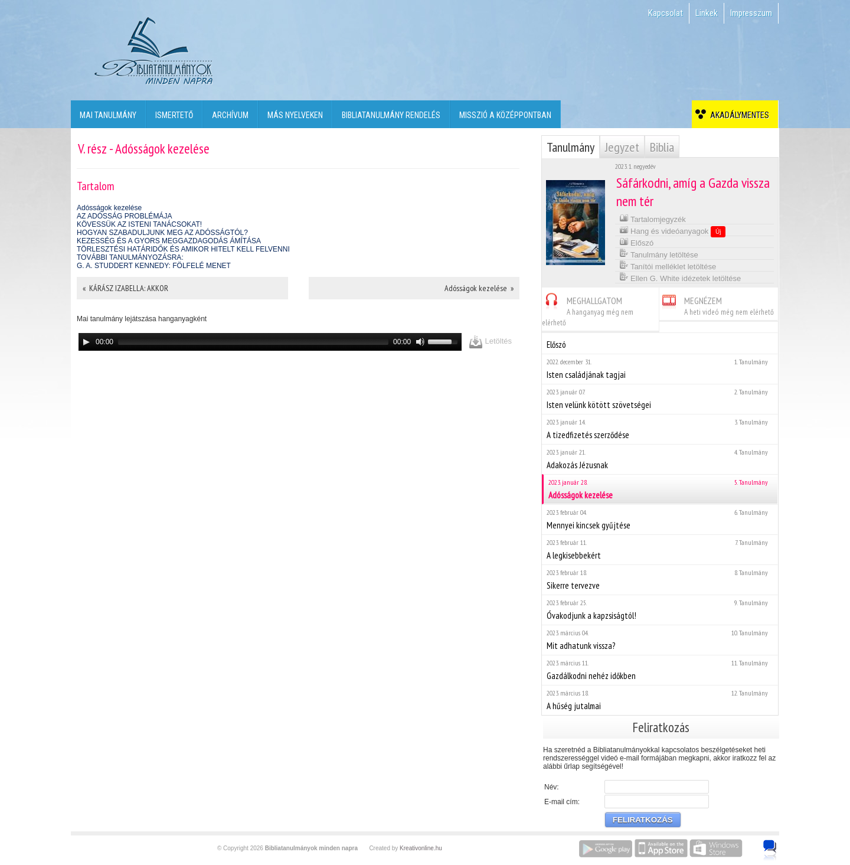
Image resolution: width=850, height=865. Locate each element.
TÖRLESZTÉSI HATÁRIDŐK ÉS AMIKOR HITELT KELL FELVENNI (183, 249)
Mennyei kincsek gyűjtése (660, 519)
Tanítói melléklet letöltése (668, 265)
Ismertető (174, 115)
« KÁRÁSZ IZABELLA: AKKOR (125, 288)
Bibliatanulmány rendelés (391, 115)
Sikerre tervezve (660, 579)
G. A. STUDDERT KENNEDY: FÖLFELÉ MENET (154, 266)
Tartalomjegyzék (652, 218)
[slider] (253, 342)
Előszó (636, 241)
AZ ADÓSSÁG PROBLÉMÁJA (124, 216)
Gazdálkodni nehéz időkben (660, 669)
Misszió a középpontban (505, 115)
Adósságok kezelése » (479, 288)
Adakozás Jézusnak (660, 459)
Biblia (662, 147)
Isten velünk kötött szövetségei (660, 398)
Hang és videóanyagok (672, 230)
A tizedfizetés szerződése (660, 428)
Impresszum (751, 13)
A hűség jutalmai (660, 699)
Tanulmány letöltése (658, 253)
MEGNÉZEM (716, 304)
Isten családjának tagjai (660, 368)
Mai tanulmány (108, 115)
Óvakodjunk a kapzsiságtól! (660, 609)
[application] (270, 342)
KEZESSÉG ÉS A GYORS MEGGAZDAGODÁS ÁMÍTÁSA (169, 241)
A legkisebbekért (660, 549)
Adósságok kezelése (109, 208)
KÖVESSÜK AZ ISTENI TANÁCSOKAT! (139, 224)
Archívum (230, 115)
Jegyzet (622, 147)
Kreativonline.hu (421, 848)
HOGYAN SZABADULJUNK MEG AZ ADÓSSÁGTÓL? (162, 233)
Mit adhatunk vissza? (660, 639)
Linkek (706, 13)
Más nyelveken (295, 115)
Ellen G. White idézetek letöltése (680, 277)
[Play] (86, 342)
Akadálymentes (738, 115)
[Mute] (420, 342)
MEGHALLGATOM (587, 310)
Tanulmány (570, 147)
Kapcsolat (665, 13)
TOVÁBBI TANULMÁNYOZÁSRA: (130, 257)
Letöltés (490, 341)
